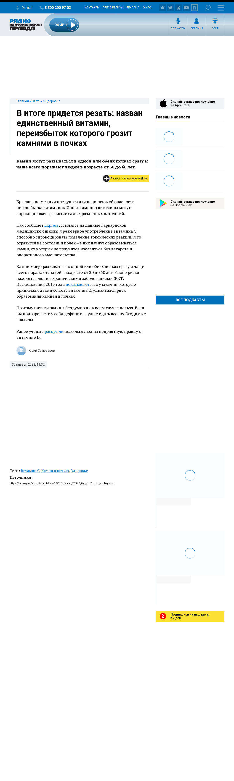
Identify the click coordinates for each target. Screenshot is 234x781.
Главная (23, 101)
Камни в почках (55, 470)
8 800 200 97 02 (58, 7)
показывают (78, 284)
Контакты (92, 7)
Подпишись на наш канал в (128, 178)
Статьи (37, 101)
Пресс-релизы (113, 7)
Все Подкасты (190, 300)
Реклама (133, 7)
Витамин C (30, 470)
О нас (147, 7)
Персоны (196, 28)
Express (51, 225)
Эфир (215, 28)
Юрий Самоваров (42, 350)
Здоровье (52, 101)
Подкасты (178, 28)
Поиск (208, 7)
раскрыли (54, 331)
